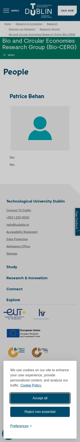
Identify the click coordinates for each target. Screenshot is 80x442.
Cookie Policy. (31, 385)
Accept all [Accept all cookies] (40, 398)
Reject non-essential (40, 412)
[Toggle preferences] (21, 426)
